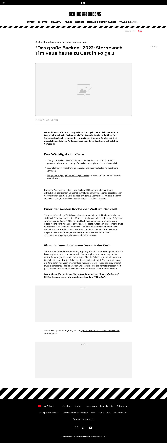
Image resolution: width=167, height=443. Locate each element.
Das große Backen (76, 190)
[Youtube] (90, 427)
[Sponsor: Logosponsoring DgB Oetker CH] (140, 31)
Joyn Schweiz (48, 406)
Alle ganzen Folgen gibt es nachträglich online (68, 175)
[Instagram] (76, 427)
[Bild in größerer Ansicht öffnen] (83, 89)
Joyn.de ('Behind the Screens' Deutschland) (100, 330)
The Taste (53, 198)
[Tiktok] (83, 427)
